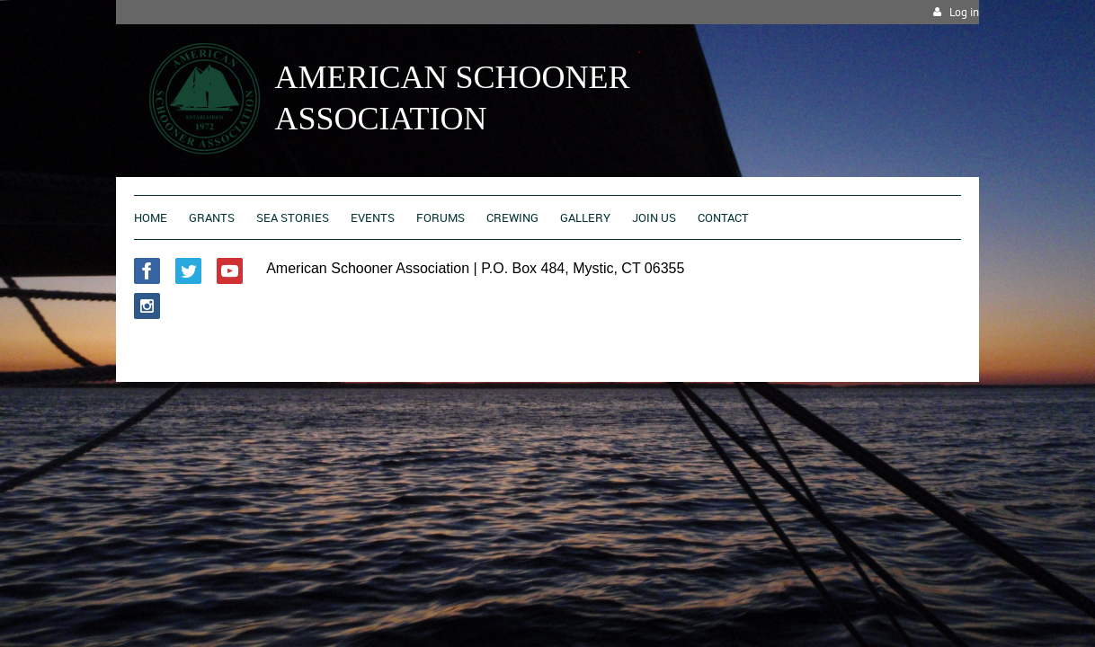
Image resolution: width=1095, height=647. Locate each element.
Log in (964, 12)
